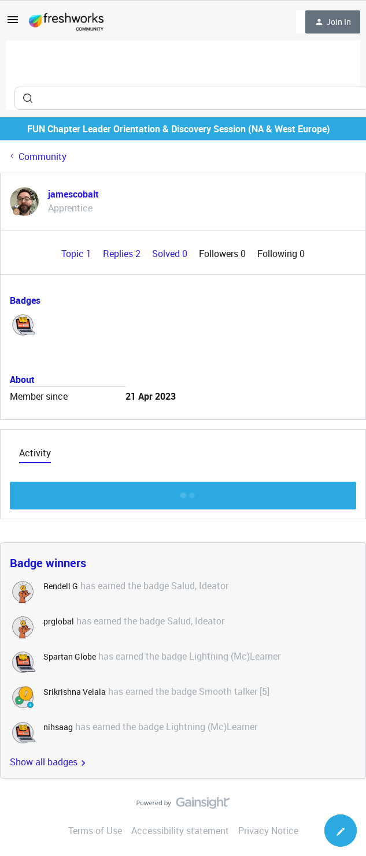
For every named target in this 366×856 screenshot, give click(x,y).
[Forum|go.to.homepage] (66, 22)
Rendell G (60, 585)
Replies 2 (123, 253)
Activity (35, 452)
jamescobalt (73, 194)
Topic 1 (77, 253)
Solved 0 (171, 253)
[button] (13, 23)
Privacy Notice (268, 830)
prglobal (58, 621)
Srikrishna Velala (74, 691)
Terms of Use (95, 830)
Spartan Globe (69, 656)
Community (42, 156)
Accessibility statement (180, 830)
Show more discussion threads (183, 492)
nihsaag (58, 726)
